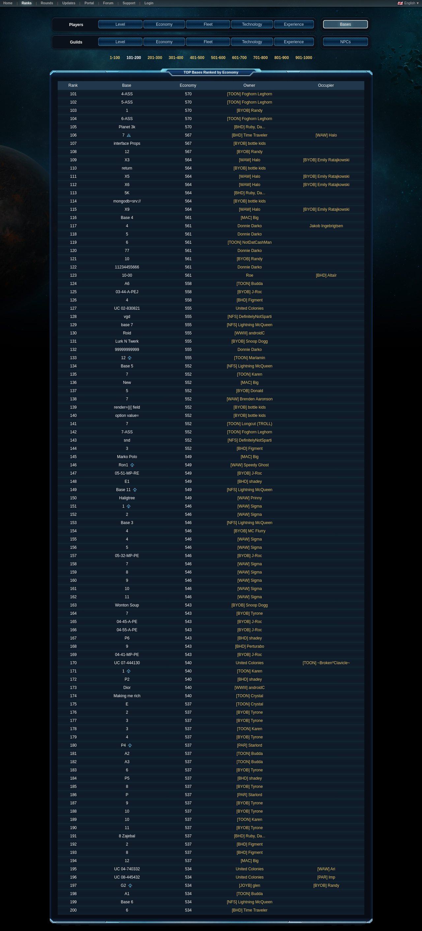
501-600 (218, 57)
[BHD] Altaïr (326, 275)
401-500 (197, 57)
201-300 (155, 57)
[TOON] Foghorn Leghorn (249, 94)
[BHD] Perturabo (249, 646)
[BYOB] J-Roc (249, 292)
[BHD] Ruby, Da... (249, 127)
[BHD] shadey (249, 481)
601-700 (239, 57)
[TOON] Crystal (249, 696)
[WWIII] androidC (250, 333)
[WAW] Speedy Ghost (249, 465)
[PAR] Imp (326, 877)
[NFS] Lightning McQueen (249, 325)
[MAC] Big (249, 217)
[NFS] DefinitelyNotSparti (250, 316)
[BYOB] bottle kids (250, 143)
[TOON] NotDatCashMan (250, 242)
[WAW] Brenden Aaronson (250, 399)
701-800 (260, 57)
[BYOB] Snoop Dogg (249, 341)
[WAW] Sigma (249, 506)
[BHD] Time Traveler (249, 135)
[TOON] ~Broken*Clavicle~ (326, 663)
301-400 (176, 57)
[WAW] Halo (326, 135)
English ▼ (408, 3)
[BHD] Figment (250, 300)
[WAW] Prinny (249, 498)
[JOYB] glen (249, 885)
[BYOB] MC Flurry (249, 531)
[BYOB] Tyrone (249, 613)
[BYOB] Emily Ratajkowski (326, 160)
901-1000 (303, 57)
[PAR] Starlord (249, 745)
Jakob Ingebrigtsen (326, 226)
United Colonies (250, 308)
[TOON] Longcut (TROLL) (249, 423)
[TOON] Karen (249, 374)
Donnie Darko (250, 226)
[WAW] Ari (326, 869)
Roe (249, 275)
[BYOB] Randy (249, 110)
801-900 (281, 57)
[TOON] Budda (250, 283)
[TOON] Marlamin (249, 358)
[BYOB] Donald (249, 390)
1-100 (115, 57)
